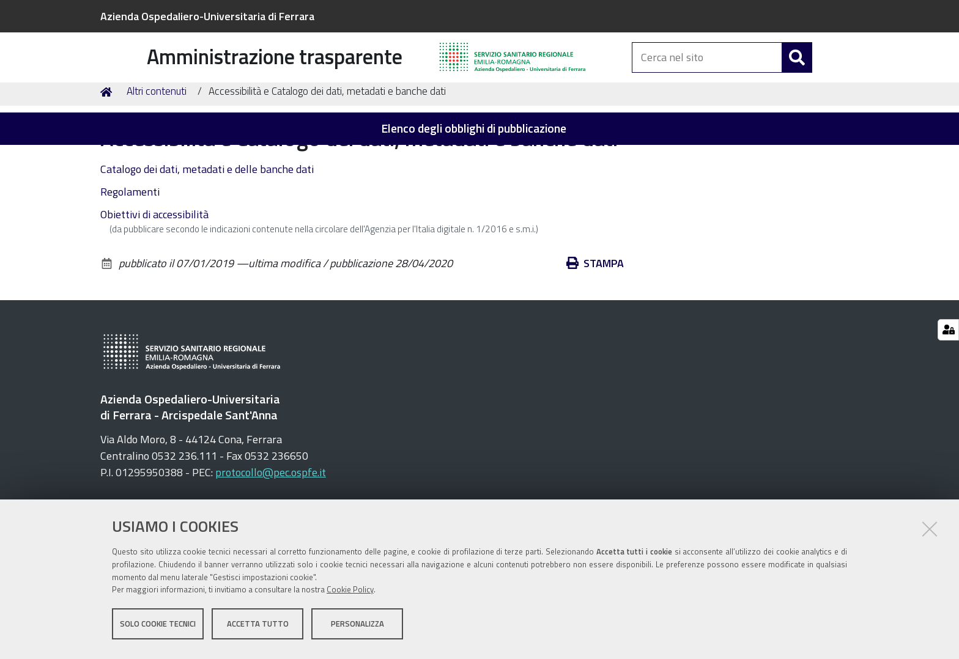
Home (108, 156)
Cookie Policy (350, 593)
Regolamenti (130, 257)
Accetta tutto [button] (258, 627)
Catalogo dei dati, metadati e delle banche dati (207, 234)
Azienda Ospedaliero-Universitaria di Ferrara (207, 16)
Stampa (595, 328)
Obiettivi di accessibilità (154, 279)
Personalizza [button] (357, 627)
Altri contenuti (157, 156)
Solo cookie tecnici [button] (158, 627)
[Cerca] (797, 72)
